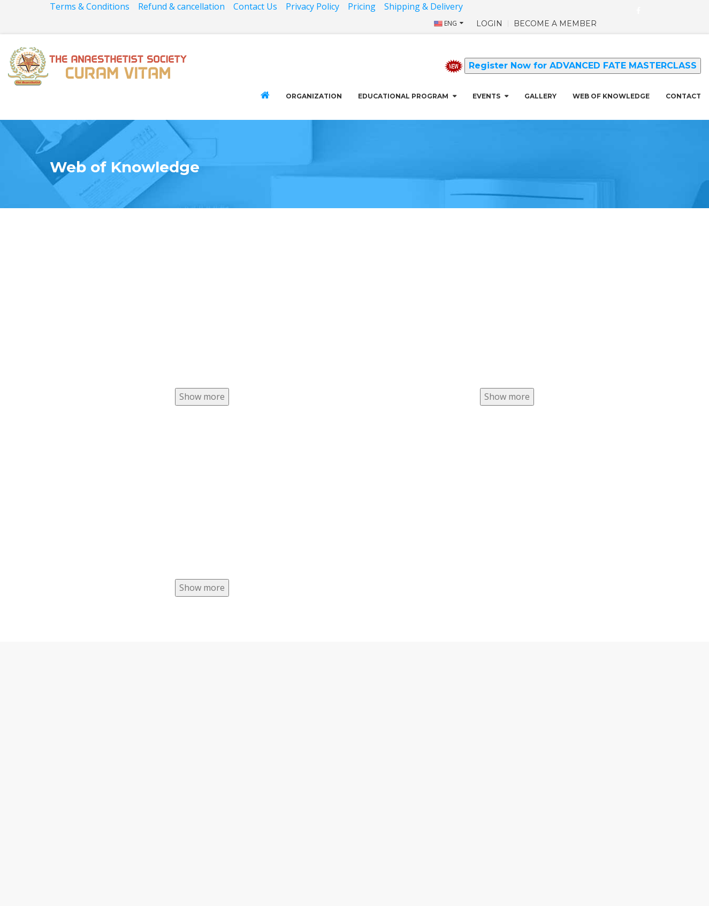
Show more (202, 396)
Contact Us (255, 6)
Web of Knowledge (611, 96)
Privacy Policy (312, 6)
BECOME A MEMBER (555, 23)
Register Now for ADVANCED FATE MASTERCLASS (583, 65)
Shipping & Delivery (424, 6)
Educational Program (403, 96)
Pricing (362, 6)
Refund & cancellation (181, 6)
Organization (314, 96)
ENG (445, 23)
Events (486, 96)
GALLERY (540, 96)
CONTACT (683, 96)
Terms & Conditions (89, 6)
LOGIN (489, 23)
